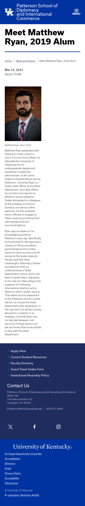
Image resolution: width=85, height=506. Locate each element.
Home (8, 61)
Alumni (9, 74)
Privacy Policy (13, 473)
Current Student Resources (29, 357)
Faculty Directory (22, 363)
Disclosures (11, 483)
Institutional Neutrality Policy (30, 375)
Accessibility (12, 478)
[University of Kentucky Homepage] (42, 447)
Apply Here (18, 351)
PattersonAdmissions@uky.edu (24, 408)
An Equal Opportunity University (23, 453)
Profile (17, 74)
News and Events (25, 61)
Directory (10, 463)
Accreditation (12, 458)
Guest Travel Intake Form (27, 369)
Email (8, 468)
